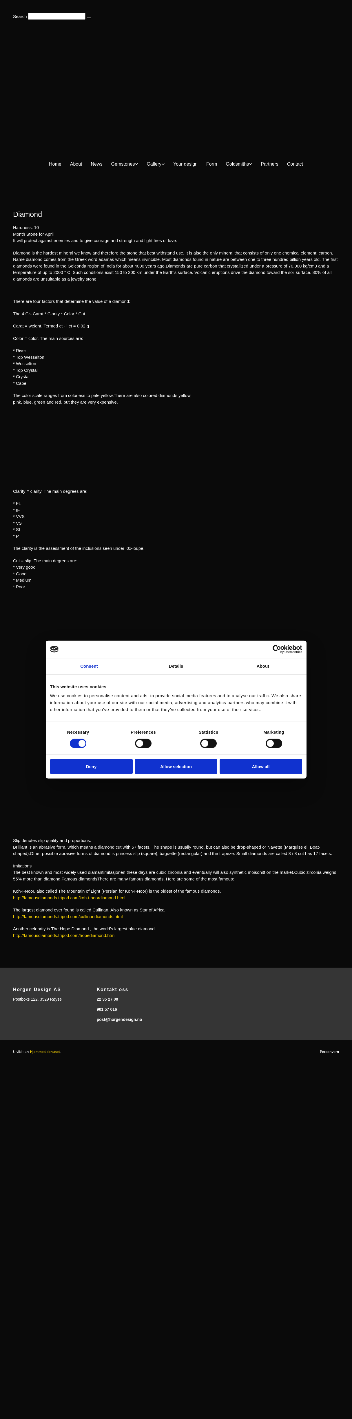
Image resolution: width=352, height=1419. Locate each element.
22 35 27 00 (107, 999)
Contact (295, 164)
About (76, 164)
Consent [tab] (89, 665)
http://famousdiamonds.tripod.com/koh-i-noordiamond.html (69, 897)
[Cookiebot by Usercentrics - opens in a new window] (276, 649)
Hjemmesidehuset (45, 1052)
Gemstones (123, 164)
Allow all (261, 766)
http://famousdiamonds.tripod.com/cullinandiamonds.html (68, 916)
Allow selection (176, 766)
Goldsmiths (237, 164)
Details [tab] (176, 665)
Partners (269, 164)
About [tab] (263, 665)
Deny (91, 766)
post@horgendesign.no (119, 1019)
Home (55, 164)
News (97, 164)
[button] (89, 18)
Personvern (329, 1052)
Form (211, 164)
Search (20, 16)
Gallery (154, 164)
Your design (185, 164)
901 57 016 (107, 1009)
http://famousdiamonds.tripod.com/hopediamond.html (64, 935)
